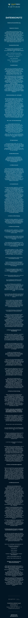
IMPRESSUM (14, 615)
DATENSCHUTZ (14, 616)
